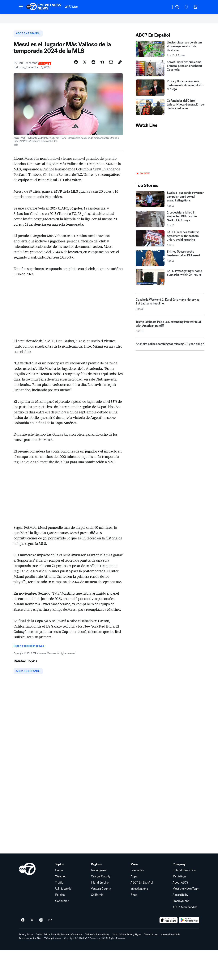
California (97, 903)
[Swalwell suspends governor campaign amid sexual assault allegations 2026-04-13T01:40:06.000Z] (170, 207)
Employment (181, 909)
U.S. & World (63, 897)
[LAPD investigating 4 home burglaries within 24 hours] (170, 285)
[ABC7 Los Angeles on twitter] (32, 929)
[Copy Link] (120, 70)
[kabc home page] (27, 877)
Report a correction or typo (29, 654)
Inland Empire (100, 891)
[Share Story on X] (84, 70)
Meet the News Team (186, 897)
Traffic (59, 891)
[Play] (170, 157)
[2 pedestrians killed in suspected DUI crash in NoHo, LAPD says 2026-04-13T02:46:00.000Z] (170, 226)
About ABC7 (181, 891)
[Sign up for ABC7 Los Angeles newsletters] (50, 929)
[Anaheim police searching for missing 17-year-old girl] (170, 353)
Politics (59, 903)
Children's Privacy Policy (97, 943)
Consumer (61, 909)
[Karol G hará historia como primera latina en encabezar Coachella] (170, 76)
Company (179, 873)
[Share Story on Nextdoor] (102, 70)
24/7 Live (71, 7)
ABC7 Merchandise (185, 915)
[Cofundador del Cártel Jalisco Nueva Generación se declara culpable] (170, 114)
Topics (59, 873)
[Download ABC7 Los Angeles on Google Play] (189, 929)
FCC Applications (52, 947)
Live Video (137, 879)
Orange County (100, 885)
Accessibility (180, 903)
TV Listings (179, 885)
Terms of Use (150, 943)
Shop (133, 903)
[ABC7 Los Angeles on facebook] (23, 929)
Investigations (139, 897)
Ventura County (101, 897)
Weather (60, 885)
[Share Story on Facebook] (76, 70)
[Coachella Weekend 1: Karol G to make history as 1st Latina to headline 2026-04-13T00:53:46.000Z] (170, 312)
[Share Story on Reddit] (93, 70)
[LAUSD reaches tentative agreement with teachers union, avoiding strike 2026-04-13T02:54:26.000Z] (170, 246)
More (134, 873)
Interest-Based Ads (170, 943)
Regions (96, 873)
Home (59, 879)
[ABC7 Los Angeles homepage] (43, 7)
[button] (21, 6)
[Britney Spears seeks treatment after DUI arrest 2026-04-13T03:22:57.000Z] (170, 265)
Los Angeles (98, 879)
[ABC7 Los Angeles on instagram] (41, 929)
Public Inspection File (30, 947)
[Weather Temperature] (165, 7)
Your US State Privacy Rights (127, 943)
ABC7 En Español (141, 891)
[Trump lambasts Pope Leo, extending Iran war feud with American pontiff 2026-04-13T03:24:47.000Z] (170, 335)
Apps (133, 885)
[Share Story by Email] (111, 70)
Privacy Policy (26, 943)
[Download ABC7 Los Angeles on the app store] (168, 929)
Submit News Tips (184, 879)
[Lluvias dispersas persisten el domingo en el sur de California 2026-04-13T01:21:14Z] (170, 56)
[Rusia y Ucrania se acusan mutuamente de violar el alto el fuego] (170, 95)
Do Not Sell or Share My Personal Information (59, 943)
